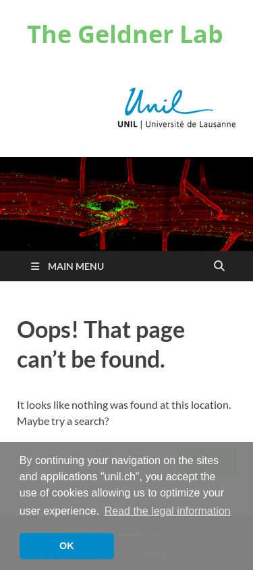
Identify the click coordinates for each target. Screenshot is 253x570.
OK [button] (66, 545)
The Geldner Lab (125, 34)
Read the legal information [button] (168, 511)
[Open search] (219, 266)
